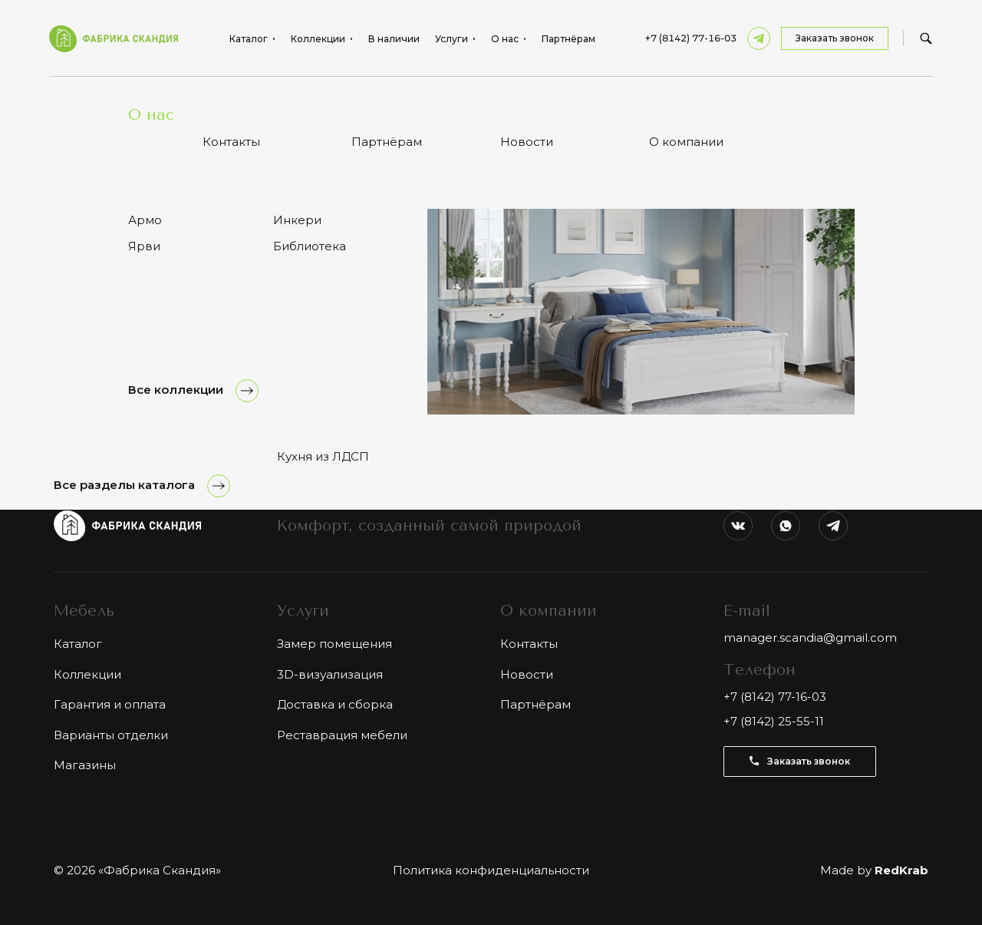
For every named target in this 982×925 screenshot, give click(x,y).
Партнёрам (568, 39)
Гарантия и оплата (110, 704)
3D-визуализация (330, 674)
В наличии (394, 39)
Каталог (98, 99)
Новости (526, 674)
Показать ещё (491, 349)
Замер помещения (334, 643)
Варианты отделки (111, 735)
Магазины (85, 765)
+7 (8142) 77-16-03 (690, 38)
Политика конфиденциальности (491, 870)
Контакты (529, 643)
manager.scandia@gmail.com (810, 637)
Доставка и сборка (335, 704)
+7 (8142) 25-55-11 (773, 721)
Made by (874, 870)
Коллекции (87, 674)
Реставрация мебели (342, 735)
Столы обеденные (177, 99)
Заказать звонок (835, 38)
